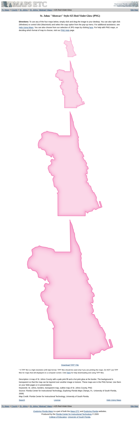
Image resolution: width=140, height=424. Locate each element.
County (14, 10)
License (57, 400)
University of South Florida (79, 417)
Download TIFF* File (70, 365)
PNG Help (65, 30)
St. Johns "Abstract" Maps (41, 10)
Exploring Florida (91, 411)
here (91, 27)
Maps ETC (74, 411)
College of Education (58, 417)
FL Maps (5, 10)
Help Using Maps (26, 27)
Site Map (134, 10)
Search (22, 400)
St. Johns (24, 10)
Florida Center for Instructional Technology (74, 414)
